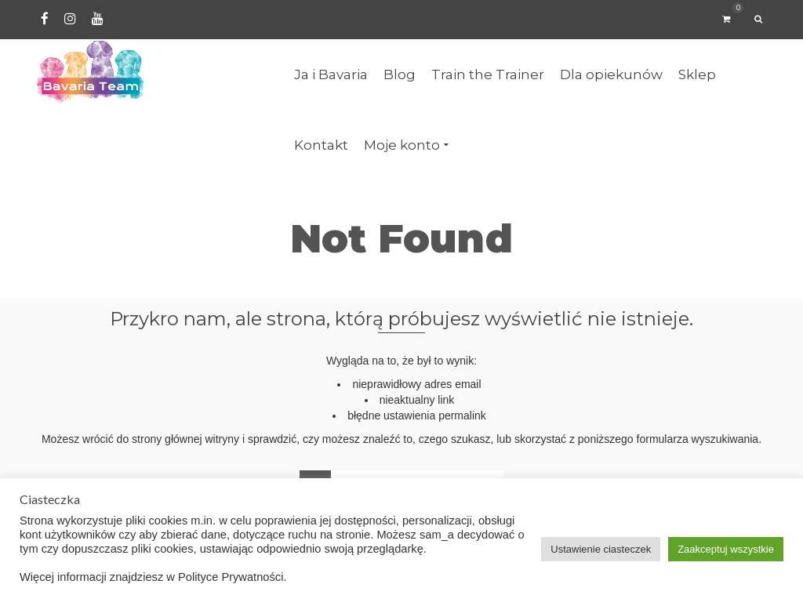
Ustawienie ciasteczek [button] (600, 549)
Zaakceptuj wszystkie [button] (726, 549)
